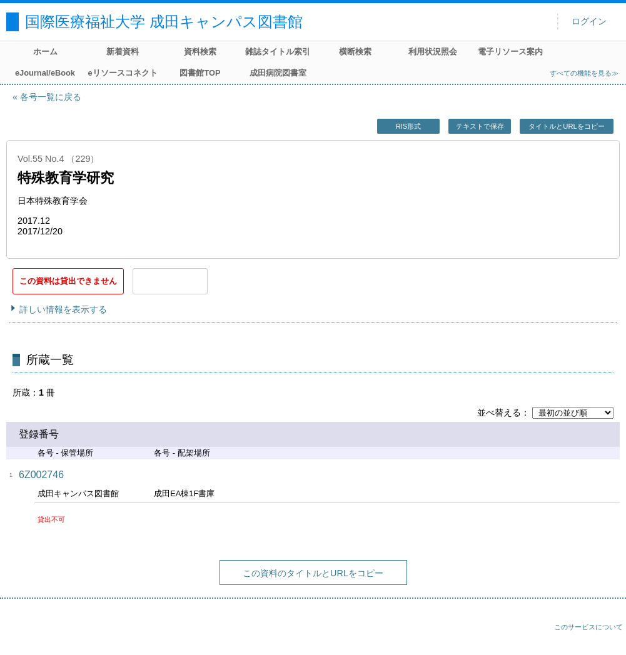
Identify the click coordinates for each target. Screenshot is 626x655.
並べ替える (499, 413)
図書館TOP (199, 73)
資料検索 (200, 51)
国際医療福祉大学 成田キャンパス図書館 (164, 21)
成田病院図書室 (278, 73)
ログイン (589, 21)
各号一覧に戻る (50, 97)
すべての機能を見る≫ (584, 73)
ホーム (45, 51)
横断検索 (355, 51)
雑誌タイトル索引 (277, 51)
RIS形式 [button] (409, 126)
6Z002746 (41, 474)
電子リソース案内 (510, 51)
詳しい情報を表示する (63, 309)
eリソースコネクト (122, 73)
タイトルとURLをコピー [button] (566, 126)
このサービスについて (588, 627)
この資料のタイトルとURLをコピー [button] (313, 573)
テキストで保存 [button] (480, 126)
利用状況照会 (432, 51)
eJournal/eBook (45, 73)
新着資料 (122, 51)
